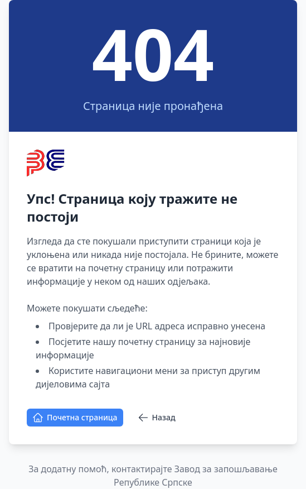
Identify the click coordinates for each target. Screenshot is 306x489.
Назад (157, 417)
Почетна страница (75, 417)
